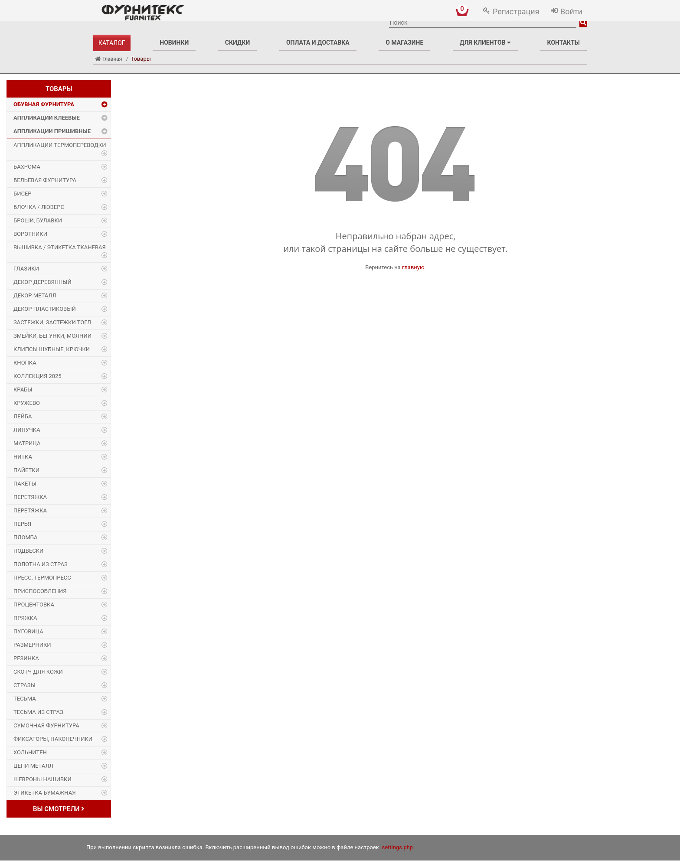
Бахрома (26, 166)
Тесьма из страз (38, 712)
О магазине (404, 42)
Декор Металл (34, 295)
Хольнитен (30, 752)
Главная (108, 59)
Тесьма (24, 698)
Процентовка (33, 604)
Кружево (26, 403)
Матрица (26, 443)
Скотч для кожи (38, 671)
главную (413, 267)
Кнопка (24, 362)
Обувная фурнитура (43, 104)
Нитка (22, 456)
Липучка (26, 430)
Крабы (23, 389)
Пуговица (28, 631)
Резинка (26, 658)
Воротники (30, 234)
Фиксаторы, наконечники (52, 739)
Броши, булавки (37, 220)
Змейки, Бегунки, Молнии (52, 335)
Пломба (25, 537)
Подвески (28, 551)
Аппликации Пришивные (52, 131)
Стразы (24, 685)
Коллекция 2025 (37, 376)
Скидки (237, 42)
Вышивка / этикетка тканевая (59, 247)
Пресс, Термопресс (42, 577)
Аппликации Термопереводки (59, 145)
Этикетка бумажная (44, 792)
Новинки (174, 42)
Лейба (22, 416)
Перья (22, 524)
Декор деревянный (42, 282)
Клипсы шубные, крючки (51, 349)
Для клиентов (485, 42)
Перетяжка (30, 497)
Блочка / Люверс (38, 207)
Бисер (22, 193)
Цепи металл (33, 766)
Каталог (111, 42)
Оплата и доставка (318, 42)
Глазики (26, 268)
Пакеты (24, 483)
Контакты (563, 42)
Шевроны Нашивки (42, 779)
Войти (571, 11)
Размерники (32, 645)
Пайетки (26, 470)
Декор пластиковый (44, 309)
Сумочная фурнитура (46, 725)
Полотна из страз (40, 564)
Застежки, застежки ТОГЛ (52, 322)
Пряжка (25, 618)
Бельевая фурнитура (44, 180)
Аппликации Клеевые (46, 117)
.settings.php (396, 847)
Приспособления (39, 591)
